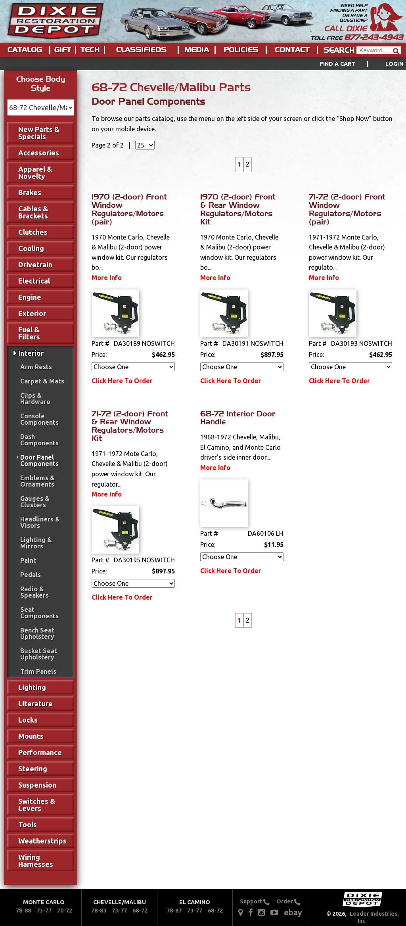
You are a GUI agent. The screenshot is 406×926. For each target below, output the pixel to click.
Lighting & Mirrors (36, 543)
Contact (292, 50)
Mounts (31, 736)
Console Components (39, 419)
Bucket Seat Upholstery (38, 654)
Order (288, 901)
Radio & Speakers (34, 592)
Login (394, 64)
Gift (62, 50)
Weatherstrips (42, 841)
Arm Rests (36, 366)
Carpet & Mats (42, 381)
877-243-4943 (373, 37)
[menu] (203, 63)
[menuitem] (352, 63)
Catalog (25, 50)
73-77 (44, 910)
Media (196, 50)
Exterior (32, 313)
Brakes (29, 192)
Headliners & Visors (40, 522)
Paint (28, 560)
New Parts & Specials (39, 132)
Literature (35, 703)
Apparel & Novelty (35, 172)
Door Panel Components (39, 460)
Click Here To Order (122, 380)
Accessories (38, 153)
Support (255, 901)
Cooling (31, 248)
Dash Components (39, 440)
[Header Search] (378, 50)
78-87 (174, 910)
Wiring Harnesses (35, 860)
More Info (107, 277)
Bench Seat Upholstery (37, 633)
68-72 (139, 910)
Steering (32, 769)
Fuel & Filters (29, 333)
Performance (40, 752)
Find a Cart (338, 64)
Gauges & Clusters (35, 501)
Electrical (34, 281)
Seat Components (39, 612)
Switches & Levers (37, 804)
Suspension (37, 785)
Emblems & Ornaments (37, 481)
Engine (29, 297)
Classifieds (141, 50)
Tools (27, 824)
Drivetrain (35, 264)
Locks (28, 720)
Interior (31, 353)
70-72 (64, 910)
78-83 (98, 910)
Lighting (32, 687)
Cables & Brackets (33, 212)
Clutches (33, 232)
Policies (241, 50)
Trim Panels (38, 671)
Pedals (30, 574)
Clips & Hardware (35, 398)
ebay (293, 912)
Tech (90, 50)
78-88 (23, 910)
